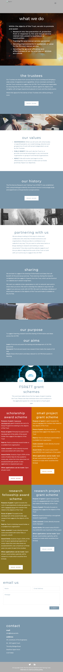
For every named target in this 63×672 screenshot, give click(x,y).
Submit (54, 608)
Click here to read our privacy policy (31, 669)
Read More (32, 103)
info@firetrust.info (12, 633)
